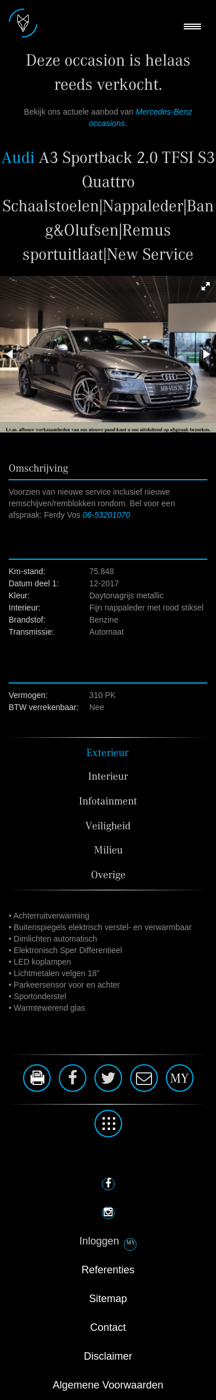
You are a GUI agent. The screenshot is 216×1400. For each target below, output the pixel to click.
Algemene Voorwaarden (107, 1385)
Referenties (107, 1270)
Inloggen (99, 1241)
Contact (108, 1327)
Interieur (108, 776)
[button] (205, 286)
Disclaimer (108, 1356)
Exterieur (107, 753)
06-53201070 (106, 514)
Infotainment (108, 801)
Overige (108, 875)
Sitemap (108, 1298)
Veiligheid (108, 826)
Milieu (108, 850)
